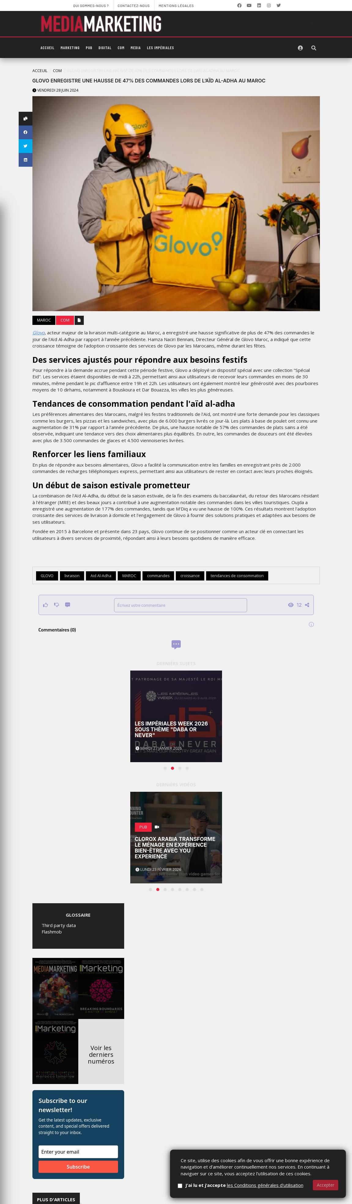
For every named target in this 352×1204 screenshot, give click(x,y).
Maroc (44, 320)
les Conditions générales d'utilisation (265, 1185)
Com (121, 47)
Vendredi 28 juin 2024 (55, 90)
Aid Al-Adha (101, 575)
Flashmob (52, 932)
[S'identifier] (300, 48)
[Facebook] (239, 5)
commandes (158, 575)
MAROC (129, 575)
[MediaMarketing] (102, 24)
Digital (105, 47)
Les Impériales (160, 47)
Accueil (48, 47)
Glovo (38, 332)
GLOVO (47, 575)
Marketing (70, 47)
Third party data (59, 925)
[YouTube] (249, 5)
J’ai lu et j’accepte (244, 1185)
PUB (89, 47)
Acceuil (39, 70)
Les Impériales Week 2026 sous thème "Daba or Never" (171, 729)
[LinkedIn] (259, 5)
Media (136, 47)
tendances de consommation (237, 575)
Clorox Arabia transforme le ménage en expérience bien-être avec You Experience (175, 847)
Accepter (325, 1185)
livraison (72, 575)
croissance (190, 575)
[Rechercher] (314, 48)
